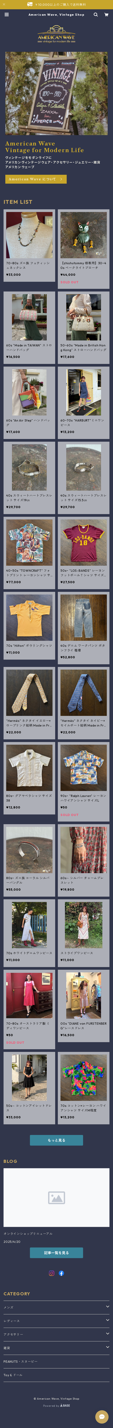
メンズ (8, 1307)
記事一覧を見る (56, 1253)
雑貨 (7, 1348)
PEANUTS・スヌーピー (20, 1362)
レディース (12, 1321)
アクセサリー (13, 1335)
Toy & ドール (13, 1375)
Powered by (56, 1405)
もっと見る (56, 1140)
